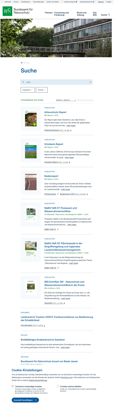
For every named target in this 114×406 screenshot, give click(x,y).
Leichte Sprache (70, 1)
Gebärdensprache (87, 1)
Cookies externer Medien (71, 386)
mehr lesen (70, 125)
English (108, 2)
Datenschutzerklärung (38, 380)
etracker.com (66, 377)
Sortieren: (59, 100)
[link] (48, 13)
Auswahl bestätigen (25, 400)
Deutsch (101, 2)
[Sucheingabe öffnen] (105, 15)
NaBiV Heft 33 (51, 268)
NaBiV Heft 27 (51, 229)
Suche (28, 63)
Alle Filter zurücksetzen (85, 100)
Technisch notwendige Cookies (28, 386)
